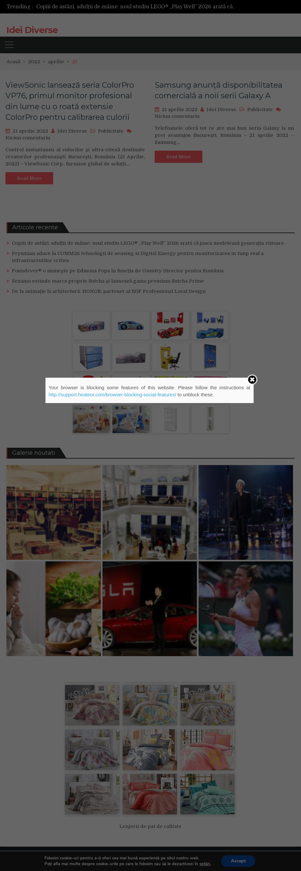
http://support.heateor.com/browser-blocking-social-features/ (112, 394)
